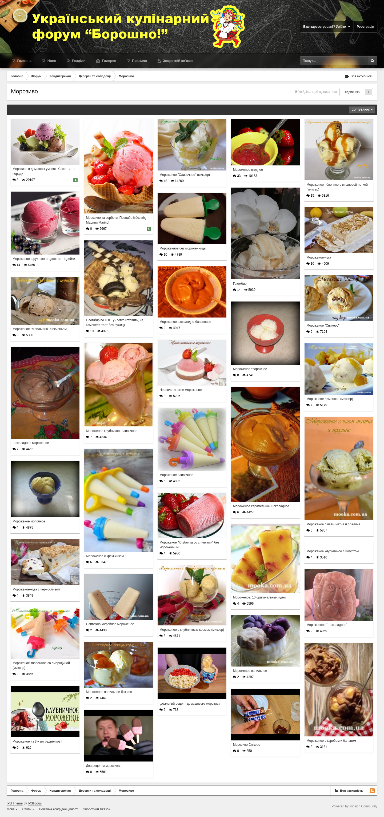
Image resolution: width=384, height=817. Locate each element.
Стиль (28, 809)
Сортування (362, 109)
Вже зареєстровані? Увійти (326, 27)
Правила (139, 61)
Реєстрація (365, 27)
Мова (12, 809)
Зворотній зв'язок (177, 61)
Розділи (78, 61)
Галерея (108, 61)
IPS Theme (15, 803)
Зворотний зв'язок (96, 809)
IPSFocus (35, 803)
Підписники (352, 92)
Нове (51, 61)
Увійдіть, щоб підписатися (317, 92)
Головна (23, 61)
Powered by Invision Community (354, 806)
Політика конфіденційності (58, 809)
